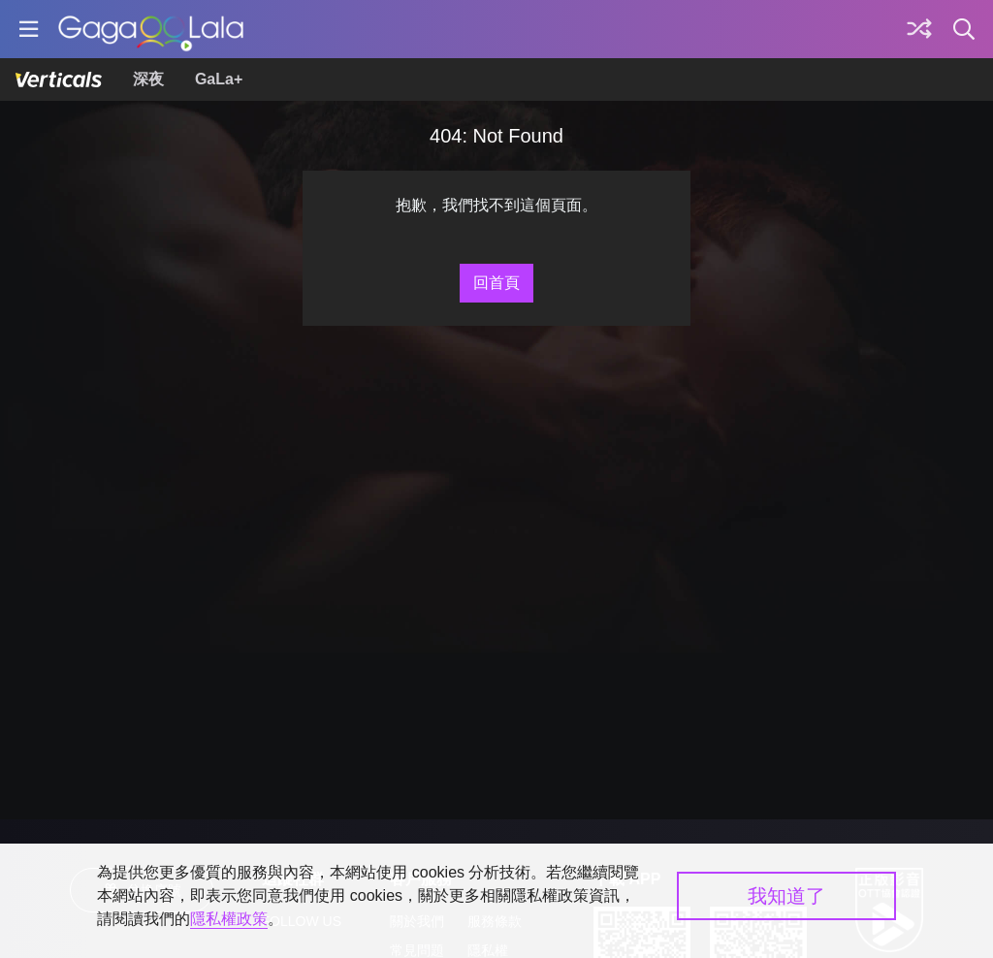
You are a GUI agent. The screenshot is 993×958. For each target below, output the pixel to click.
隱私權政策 (229, 918)
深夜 (148, 79)
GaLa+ (218, 79)
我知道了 (786, 896)
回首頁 (496, 282)
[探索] (919, 29)
